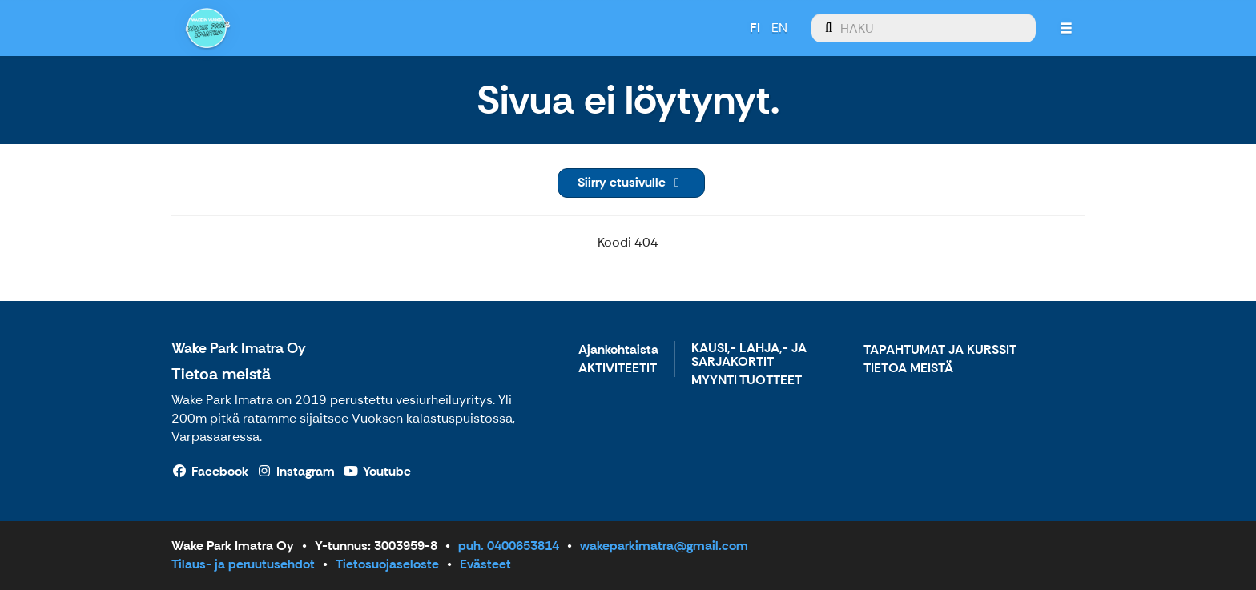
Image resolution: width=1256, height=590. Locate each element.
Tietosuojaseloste (387, 564)
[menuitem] (923, 28)
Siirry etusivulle (631, 182)
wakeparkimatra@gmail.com (664, 545)
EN (779, 27)
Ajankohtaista (618, 350)
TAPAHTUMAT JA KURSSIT (939, 350)
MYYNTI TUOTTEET (746, 380)
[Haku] (923, 28)
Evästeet (485, 564)
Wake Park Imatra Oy (238, 348)
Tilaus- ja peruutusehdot (243, 564)
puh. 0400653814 (508, 545)
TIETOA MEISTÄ (908, 368)
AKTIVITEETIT (617, 368)
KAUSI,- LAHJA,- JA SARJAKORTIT (749, 356)
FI (754, 27)
